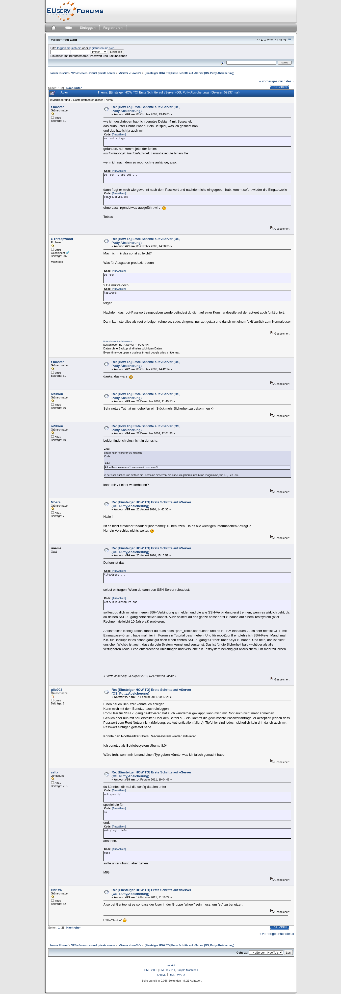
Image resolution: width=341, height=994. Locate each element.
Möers (56, 502)
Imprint (171, 965)
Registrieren (113, 28)
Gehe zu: (242, 952)
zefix (54, 772)
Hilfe (68, 28)
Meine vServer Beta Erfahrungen (117, 341)
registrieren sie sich (101, 48)
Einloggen (88, 28)
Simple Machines (187, 970)
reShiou (57, 394)
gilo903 (56, 690)
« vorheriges (268, 81)
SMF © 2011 (167, 970)
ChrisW (57, 890)
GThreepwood (62, 239)
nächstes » (286, 81)
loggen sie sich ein (69, 48)
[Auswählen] (119, 134)
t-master (57, 107)
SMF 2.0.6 (150, 970)
